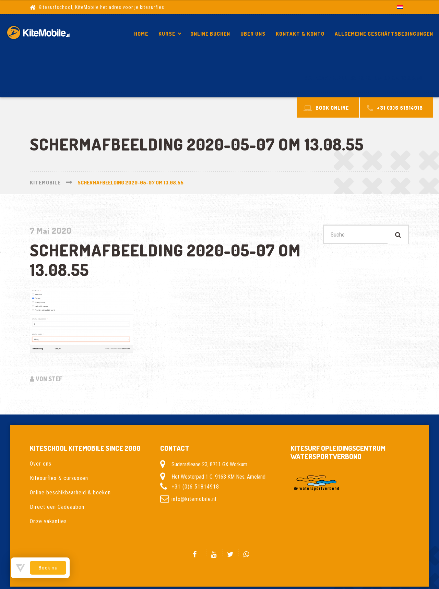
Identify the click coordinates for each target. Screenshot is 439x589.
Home (141, 34)
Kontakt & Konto (300, 34)
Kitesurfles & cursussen (59, 478)
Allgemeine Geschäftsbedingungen (384, 34)
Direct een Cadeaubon (57, 507)
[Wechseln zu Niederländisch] (399, 7)
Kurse (166, 34)
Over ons (40, 463)
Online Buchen (210, 34)
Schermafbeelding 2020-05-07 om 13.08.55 (364, 77)
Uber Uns (252, 34)
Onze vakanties (48, 521)
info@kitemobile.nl (193, 499)
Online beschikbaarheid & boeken (70, 492)
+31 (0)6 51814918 (195, 486)
